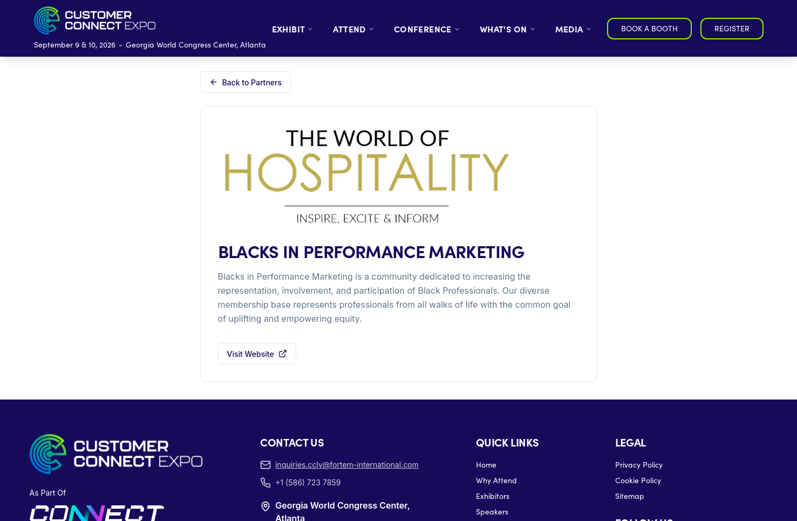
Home (486, 464)
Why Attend (496, 480)
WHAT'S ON (508, 29)
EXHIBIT (293, 29)
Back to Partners (245, 82)
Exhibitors (492, 496)
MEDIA (573, 29)
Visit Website (257, 353)
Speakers (492, 511)
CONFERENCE (427, 29)
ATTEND (353, 29)
